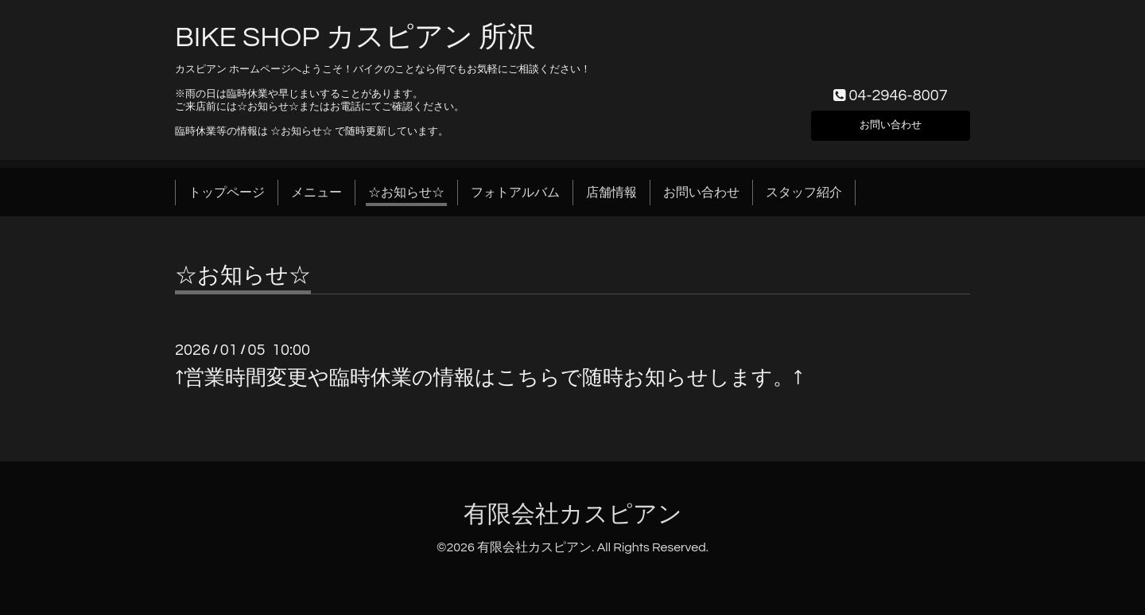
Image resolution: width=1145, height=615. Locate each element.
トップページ (226, 192)
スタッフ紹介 (804, 192)
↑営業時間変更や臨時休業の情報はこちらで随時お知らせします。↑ (488, 378)
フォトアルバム (515, 192)
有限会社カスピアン (573, 514)
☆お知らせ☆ (406, 192)
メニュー (316, 192)
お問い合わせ (890, 122)
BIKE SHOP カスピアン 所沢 (355, 37)
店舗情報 (611, 192)
